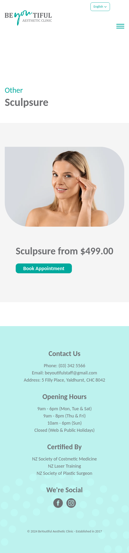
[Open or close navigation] (120, 26)
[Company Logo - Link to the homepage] (28, 17)
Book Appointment (43, 268)
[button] (100, 7)
